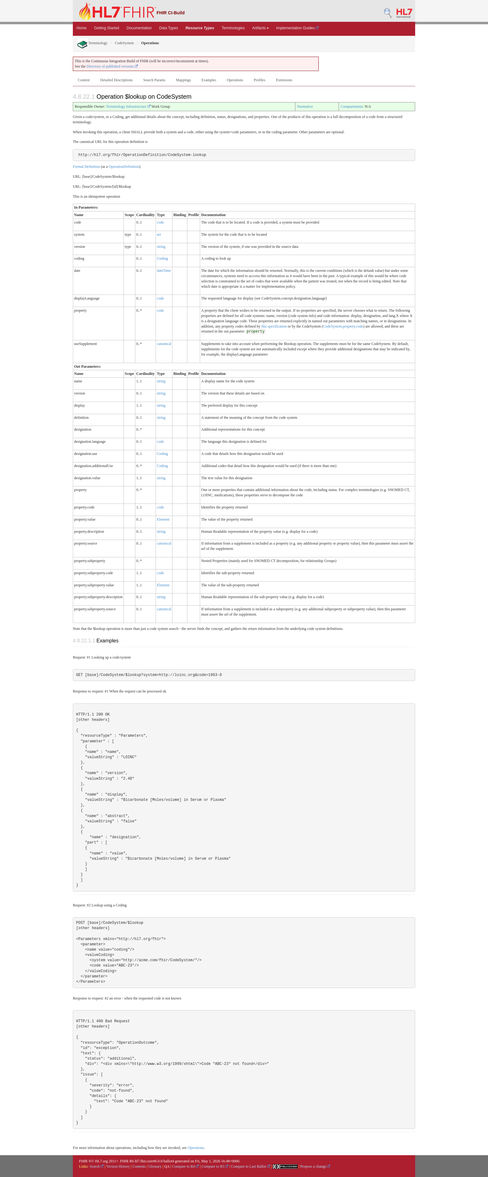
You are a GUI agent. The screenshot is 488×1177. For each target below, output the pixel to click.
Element (163, 519)
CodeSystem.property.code (343, 326)
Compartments (351, 106)
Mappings (183, 80)
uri (159, 234)
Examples (208, 80)
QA (167, 1166)
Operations (235, 80)
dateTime (164, 270)
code (160, 222)
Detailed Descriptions (116, 80)
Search (97, 1166)
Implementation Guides (297, 28)
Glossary (155, 1166)
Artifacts (260, 28)
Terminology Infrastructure (128, 106)
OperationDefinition (124, 166)
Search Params (154, 80)
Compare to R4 (185, 1166)
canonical (164, 344)
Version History (118, 1166)
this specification (274, 326)
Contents (139, 1166)
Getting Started (106, 28)
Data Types (168, 28)
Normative (305, 106)
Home (82, 28)
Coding (162, 258)
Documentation (139, 28)
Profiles (259, 80)
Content (84, 80)
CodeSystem (124, 43)
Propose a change (315, 1166)
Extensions (284, 80)
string (161, 246)
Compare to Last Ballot (250, 1166)
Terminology (92, 43)
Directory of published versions (112, 66)
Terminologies (233, 28)
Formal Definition (86, 166)
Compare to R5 (215, 1166)
